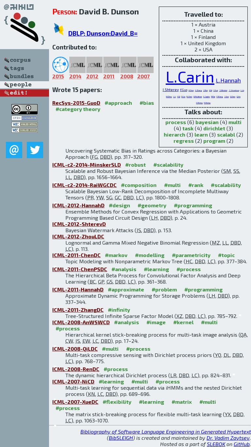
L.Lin (242, 90)
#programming (193, 205)
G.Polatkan (197, 96)
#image (156, 322)
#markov (116, 255)
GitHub (242, 444)
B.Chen (189, 96)
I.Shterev (171, 89)
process (175, 122)
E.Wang (207, 103)
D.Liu (183, 96)
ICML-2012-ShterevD (79, 224)
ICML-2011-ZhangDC (78, 310)
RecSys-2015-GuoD (76, 103)
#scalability (168, 164)
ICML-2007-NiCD (73, 381)
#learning (156, 269)
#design (119, 205)
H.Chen (191, 90)
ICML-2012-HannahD (78, 205)
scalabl (226, 134)
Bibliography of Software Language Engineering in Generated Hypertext (165, 431)
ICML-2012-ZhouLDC (78, 236)
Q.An (239, 96)
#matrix (182, 402)
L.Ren (205, 90)
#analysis (123, 269)
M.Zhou (169, 96)
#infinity (119, 310)
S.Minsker (223, 90)
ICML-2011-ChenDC (76, 255)
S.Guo (226, 96)
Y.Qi (178, 96)
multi (235, 122)
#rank (195, 185)
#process (188, 269)
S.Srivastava (234, 90)
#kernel (183, 322)
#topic (226, 255)
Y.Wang (219, 96)
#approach (118, 103)
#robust (135, 164)
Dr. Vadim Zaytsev (228, 438)
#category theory (78, 109)
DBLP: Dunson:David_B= (103, 33)
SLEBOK (216, 444)
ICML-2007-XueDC (75, 402)
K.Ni (210, 90)
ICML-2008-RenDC (75, 369)
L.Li (174, 96)
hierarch (174, 134)
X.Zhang (198, 90)
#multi (172, 185)
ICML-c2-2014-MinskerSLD (86, 164)
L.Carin (190, 76)
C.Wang (199, 103)
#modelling (149, 255)
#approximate (126, 289)
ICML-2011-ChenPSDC (79, 269)
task (187, 128)
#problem (164, 289)
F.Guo (183, 90)
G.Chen (232, 96)
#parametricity (191, 255)
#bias (147, 103)
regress (184, 141)
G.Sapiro (206, 96)
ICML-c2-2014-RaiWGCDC (84, 185)
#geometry (152, 205)
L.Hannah (228, 80)
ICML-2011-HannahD (78, 289)
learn (201, 134)
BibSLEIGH (121, 438)
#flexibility (117, 402)
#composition (139, 185)
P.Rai (213, 96)
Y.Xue (215, 90)
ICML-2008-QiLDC (75, 348)
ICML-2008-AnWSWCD (81, 322)
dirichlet (214, 128)
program (214, 141)
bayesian (207, 122)
